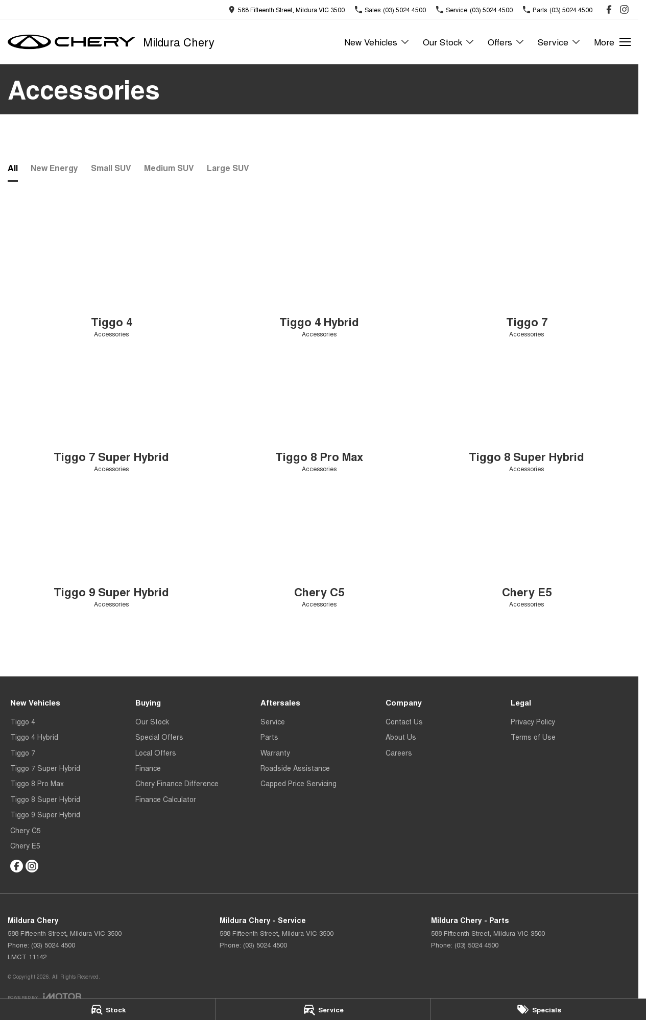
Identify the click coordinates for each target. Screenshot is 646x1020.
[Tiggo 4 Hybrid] (319, 280)
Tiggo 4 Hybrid (34, 737)
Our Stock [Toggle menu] (449, 41)
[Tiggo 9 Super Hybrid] (112, 550)
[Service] (323, 1009)
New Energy (54, 168)
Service (272, 721)
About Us (401, 737)
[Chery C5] (319, 550)
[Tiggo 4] (112, 280)
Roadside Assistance (295, 768)
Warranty (275, 752)
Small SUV (111, 168)
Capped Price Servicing (298, 783)
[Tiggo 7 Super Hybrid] (112, 414)
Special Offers (159, 737)
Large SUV (228, 168)
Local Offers (155, 752)
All (13, 168)
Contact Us (404, 721)
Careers (399, 752)
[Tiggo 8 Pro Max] (319, 414)
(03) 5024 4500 (53, 945)
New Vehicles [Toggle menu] (377, 41)
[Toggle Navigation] (612, 42)
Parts (269, 737)
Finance (148, 768)
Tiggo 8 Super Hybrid (45, 799)
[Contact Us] (286, 9)
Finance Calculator (165, 799)
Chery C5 (25, 830)
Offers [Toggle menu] (506, 41)
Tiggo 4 (22, 721)
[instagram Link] (624, 9)
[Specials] (538, 1009)
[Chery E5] (527, 550)
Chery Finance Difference (177, 783)
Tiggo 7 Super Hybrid (45, 768)
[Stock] (107, 1009)
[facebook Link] (609, 9)
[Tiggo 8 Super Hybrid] (527, 414)
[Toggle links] (44, 996)
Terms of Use (533, 737)
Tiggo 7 (22, 752)
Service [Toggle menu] (559, 41)
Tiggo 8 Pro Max (37, 783)
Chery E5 (25, 845)
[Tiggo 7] (527, 280)
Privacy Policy (533, 721)
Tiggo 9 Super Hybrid (45, 814)
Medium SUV (169, 168)
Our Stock (152, 721)
